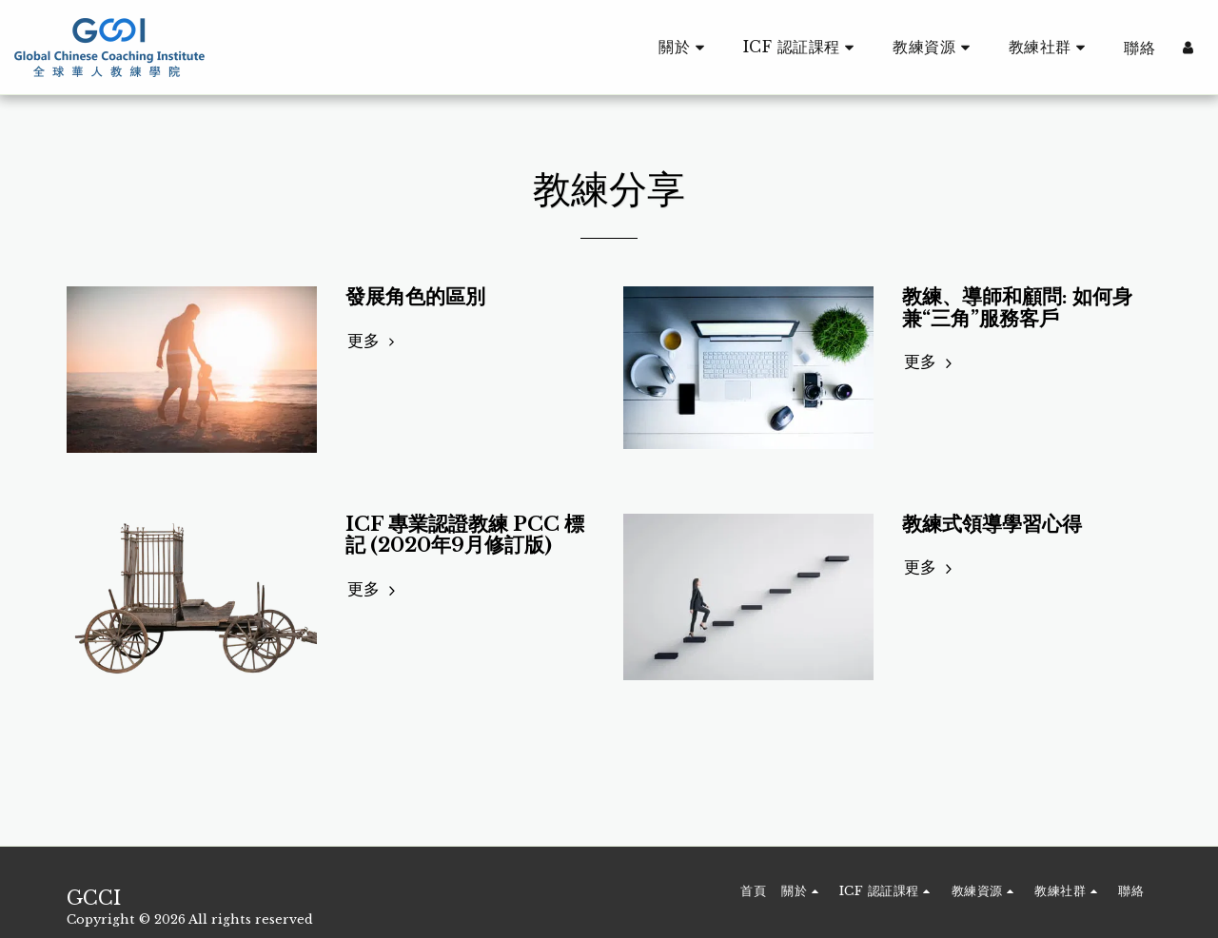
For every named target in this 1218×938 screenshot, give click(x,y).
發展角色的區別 (415, 296)
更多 (374, 340)
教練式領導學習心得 (992, 524)
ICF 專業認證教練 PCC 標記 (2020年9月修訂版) (464, 535)
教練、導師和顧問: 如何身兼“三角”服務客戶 (1017, 307)
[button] (684, 47)
